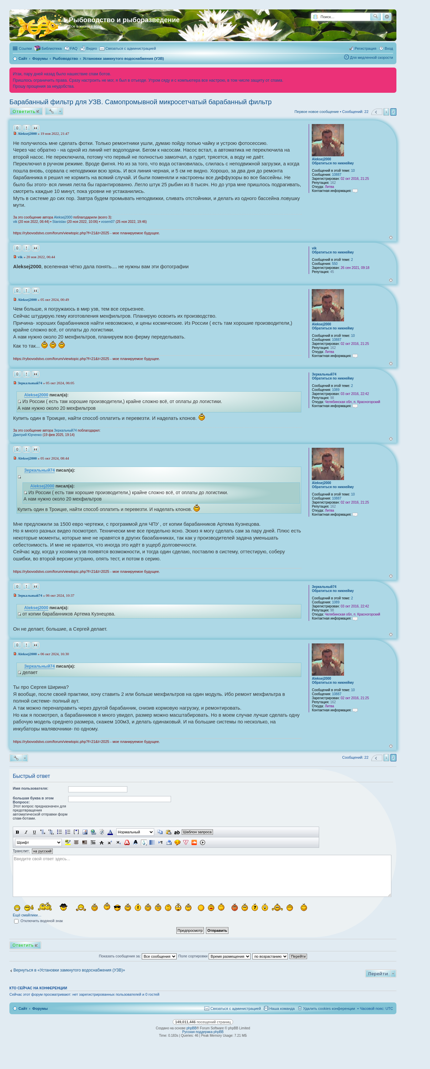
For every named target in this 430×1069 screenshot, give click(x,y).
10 (353, 170)
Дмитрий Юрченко (27, 435)
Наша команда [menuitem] (282, 1008)
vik (15, 222)
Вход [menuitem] (389, 48)
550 (335, 264)
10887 (336, 174)
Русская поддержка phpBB (202, 1032)
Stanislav (59, 222)
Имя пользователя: (30, 788)
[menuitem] (88, 48)
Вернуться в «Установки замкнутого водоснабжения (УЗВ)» (69, 970)
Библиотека (52, 48)
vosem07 (108, 222)
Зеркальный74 (324, 374)
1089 (335, 390)
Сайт (22, 1008)
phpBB (191, 1028)
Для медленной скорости (371, 57)
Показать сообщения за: (138, 956)
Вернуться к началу (391, 237)
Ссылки (25, 48)
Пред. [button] (376, 112)
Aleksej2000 (321, 159)
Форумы (40, 1008)
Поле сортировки (214, 956)
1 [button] (386, 112)
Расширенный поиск (386, 17)
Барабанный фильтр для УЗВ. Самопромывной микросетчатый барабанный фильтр (140, 102)
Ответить (23, 111)
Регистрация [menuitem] (365, 48)
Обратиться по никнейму (333, 163)
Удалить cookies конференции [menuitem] (329, 1008)
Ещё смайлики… (27, 915)
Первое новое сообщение (317, 112)
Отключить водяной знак (38, 921)
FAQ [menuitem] (74, 48)
